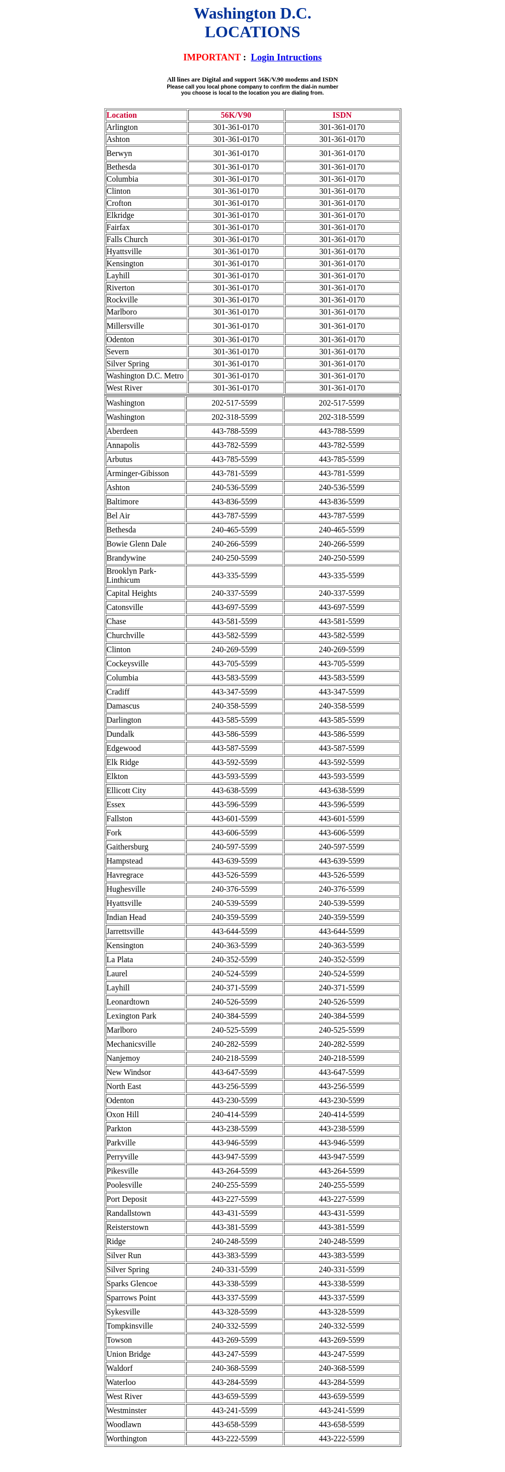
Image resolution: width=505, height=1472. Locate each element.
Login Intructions (286, 57)
